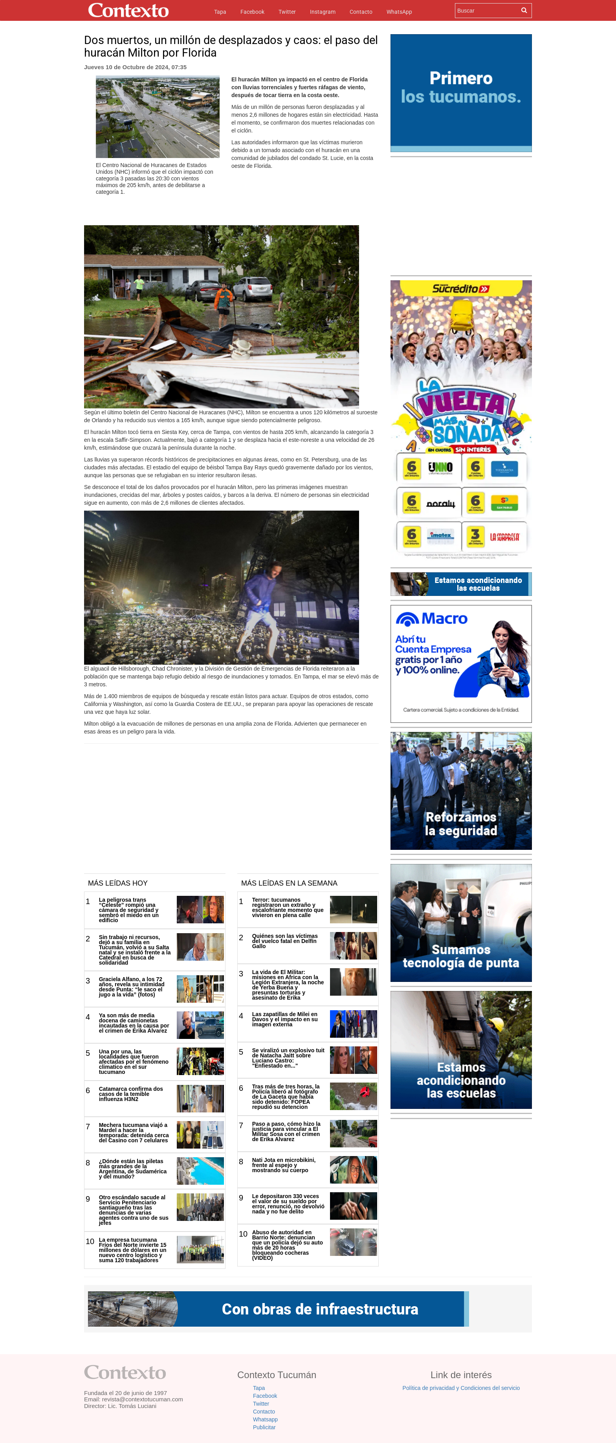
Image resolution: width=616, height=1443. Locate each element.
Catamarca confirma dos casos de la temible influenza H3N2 (131, 1094)
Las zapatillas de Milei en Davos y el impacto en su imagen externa (285, 1019)
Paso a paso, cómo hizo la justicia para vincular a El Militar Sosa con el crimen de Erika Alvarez (286, 1131)
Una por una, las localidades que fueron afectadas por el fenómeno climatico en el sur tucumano (134, 1061)
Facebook (252, 12)
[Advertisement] (231, 814)
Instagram (323, 12)
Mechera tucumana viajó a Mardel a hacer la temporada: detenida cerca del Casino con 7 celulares (134, 1132)
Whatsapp (265, 1419)
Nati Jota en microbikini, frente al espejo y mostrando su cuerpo (284, 1165)
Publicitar (264, 1427)
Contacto (361, 12)
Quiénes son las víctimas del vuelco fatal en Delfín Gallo (285, 941)
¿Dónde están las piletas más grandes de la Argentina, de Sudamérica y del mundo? (133, 1169)
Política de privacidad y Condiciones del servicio (461, 1388)
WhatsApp (399, 12)
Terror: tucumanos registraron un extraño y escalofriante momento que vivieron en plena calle (288, 907)
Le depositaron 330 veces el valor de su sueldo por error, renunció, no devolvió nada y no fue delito (288, 1204)
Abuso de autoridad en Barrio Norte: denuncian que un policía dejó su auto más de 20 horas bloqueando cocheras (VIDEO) (287, 1245)
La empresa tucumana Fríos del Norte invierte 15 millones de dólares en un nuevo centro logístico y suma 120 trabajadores (133, 1250)
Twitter (287, 12)
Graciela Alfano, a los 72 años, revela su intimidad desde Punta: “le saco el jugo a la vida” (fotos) (132, 987)
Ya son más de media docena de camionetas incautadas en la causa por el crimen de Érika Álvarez (134, 1023)
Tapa (220, 11)
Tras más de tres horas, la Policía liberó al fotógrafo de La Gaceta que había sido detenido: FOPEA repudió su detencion (286, 1096)
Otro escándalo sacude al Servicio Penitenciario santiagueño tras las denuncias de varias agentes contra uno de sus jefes (134, 1210)
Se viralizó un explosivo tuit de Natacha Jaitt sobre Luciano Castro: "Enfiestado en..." (288, 1058)
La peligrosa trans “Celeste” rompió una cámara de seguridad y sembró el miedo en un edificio (129, 910)
